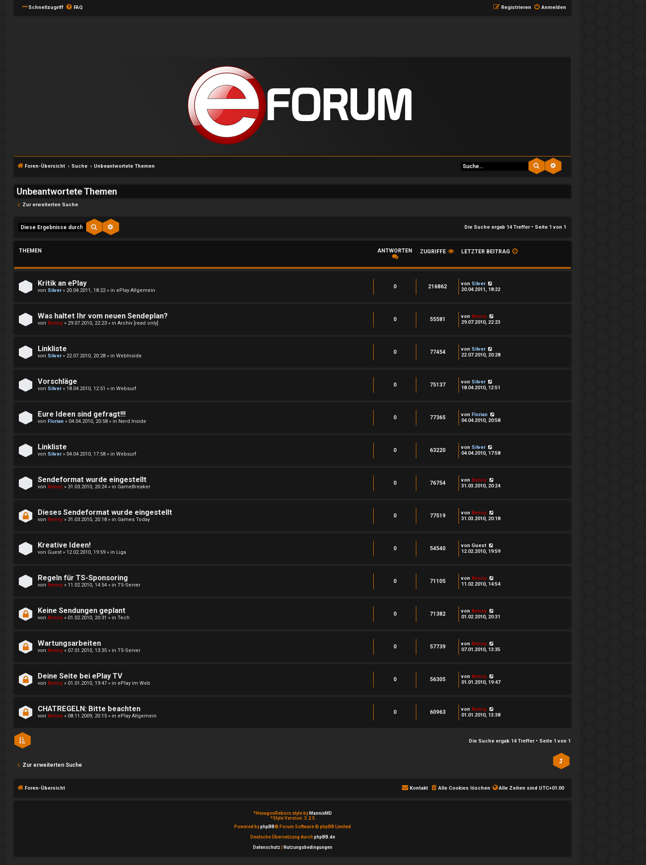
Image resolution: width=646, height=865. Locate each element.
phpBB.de (324, 837)
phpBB (267, 826)
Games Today (134, 519)
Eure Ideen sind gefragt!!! (82, 414)
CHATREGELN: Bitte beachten (89, 708)
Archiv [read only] (138, 323)
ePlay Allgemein (135, 290)
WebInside (129, 356)
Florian (56, 421)
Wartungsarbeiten (69, 643)
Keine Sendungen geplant (82, 610)
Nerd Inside (132, 421)
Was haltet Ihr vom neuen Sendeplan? (103, 316)
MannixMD (320, 813)
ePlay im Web (134, 683)
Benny (55, 323)
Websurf (126, 388)
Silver (54, 290)
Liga (121, 552)
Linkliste (52, 348)
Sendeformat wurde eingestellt (92, 479)
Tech (124, 618)
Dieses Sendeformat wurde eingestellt (105, 512)
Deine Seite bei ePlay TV (80, 676)
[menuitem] (74, 7)
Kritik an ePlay (62, 283)
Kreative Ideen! (64, 545)
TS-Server (129, 585)
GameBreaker (134, 487)
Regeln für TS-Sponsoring (83, 578)
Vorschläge (57, 381)
